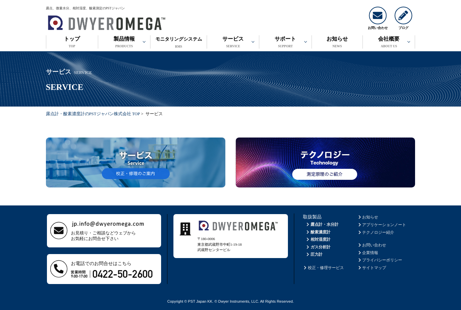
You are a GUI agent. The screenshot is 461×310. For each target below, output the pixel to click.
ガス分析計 (318, 247)
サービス (233, 43)
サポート (285, 43)
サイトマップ (371, 267)
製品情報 (124, 43)
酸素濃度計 (318, 232)
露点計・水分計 (322, 224)
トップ (72, 43)
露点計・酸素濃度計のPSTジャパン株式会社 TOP (93, 114)
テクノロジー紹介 (375, 232)
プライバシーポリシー (379, 260)
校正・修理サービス (323, 267)
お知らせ (337, 43)
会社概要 (389, 43)
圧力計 (314, 254)
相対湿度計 (318, 239)
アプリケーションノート (381, 224)
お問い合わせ (371, 245)
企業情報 (367, 252)
